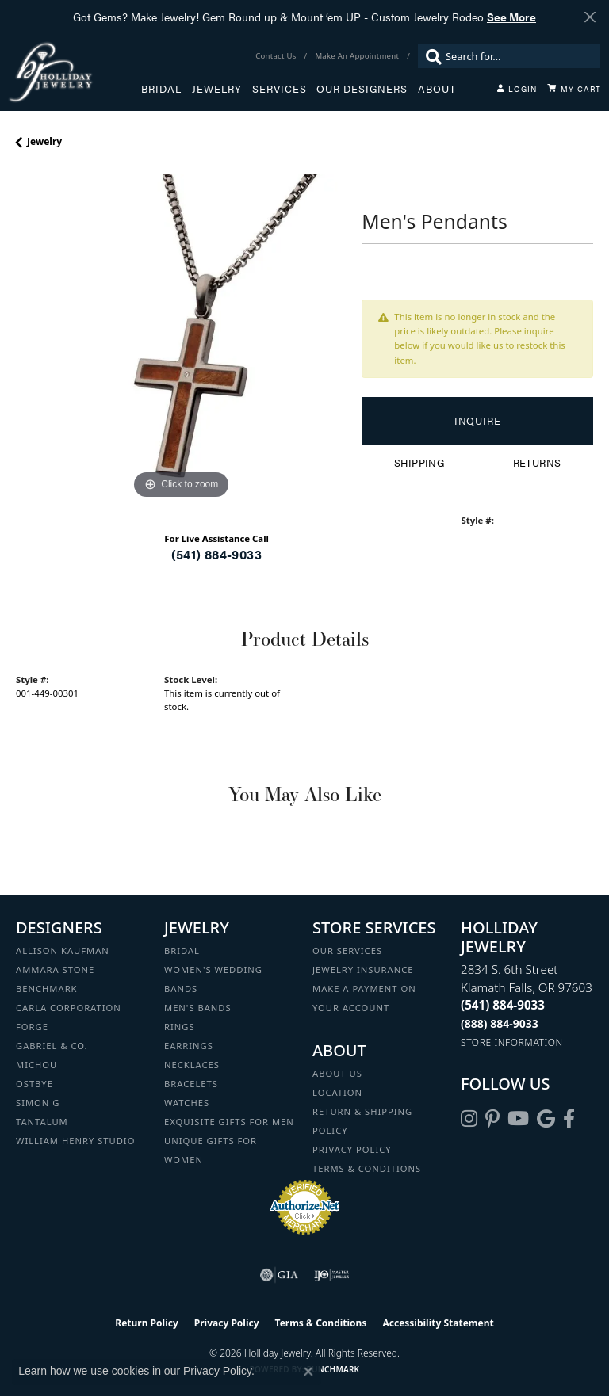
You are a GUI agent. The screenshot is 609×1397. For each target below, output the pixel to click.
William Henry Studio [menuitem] (75, 1141)
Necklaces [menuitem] (192, 1065)
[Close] (589, 17)
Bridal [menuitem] (182, 950)
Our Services (347, 950)
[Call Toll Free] (499, 1023)
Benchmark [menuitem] (47, 988)
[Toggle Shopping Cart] (574, 89)
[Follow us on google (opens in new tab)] (546, 1118)
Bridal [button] (161, 89)
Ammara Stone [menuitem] (55, 969)
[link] (277, 56)
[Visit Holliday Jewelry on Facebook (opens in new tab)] (569, 1118)
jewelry (44, 141)
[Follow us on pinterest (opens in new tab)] (492, 1118)
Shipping (419, 463)
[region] (181, 338)
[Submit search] (430, 56)
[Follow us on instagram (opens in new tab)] (469, 1118)
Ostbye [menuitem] (34, 1084)
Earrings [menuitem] (188, 1046)
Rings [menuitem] (179, 1026)
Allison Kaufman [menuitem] (62, 950)
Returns (537, 463)
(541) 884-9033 (216, 554)
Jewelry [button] (217, 89)
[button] (517, 89)
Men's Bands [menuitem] (198, 1007)
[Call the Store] (503, 1005)
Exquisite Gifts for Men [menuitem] (229, 1122)
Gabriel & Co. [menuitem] (52, 1046)
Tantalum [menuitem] (42, 1122)
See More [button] (511, 17)
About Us (337, 1073)
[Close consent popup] (308, 1371)
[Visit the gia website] (279, 1275)
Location (337, 1092)
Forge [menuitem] (32, 1026)
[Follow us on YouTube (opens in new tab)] (518, 1118)
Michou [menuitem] (36, 1065)
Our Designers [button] (362, 89)
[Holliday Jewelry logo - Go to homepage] (74, 71)
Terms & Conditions (366, 1168)
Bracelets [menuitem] (191, 1084)
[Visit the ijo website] (332, 1275)
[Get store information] (512, 1042)
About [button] (437, 89)
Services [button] (279, 89)
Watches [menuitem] (186, 1103)
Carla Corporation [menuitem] (68, 1007)
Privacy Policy (352, 1149)
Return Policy (146, 1323)
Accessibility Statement (437, 1323)
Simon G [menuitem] (37, 1103)
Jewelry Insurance (362, 969)
